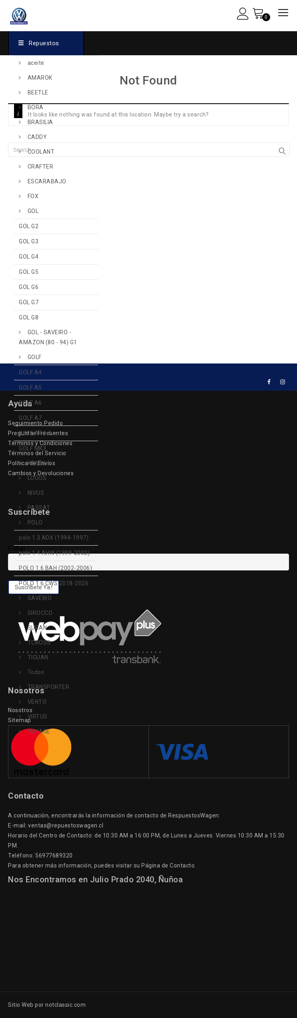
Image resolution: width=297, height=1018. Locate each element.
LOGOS (37, 478)
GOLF (35, 357)
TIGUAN (38, 657)
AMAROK (40, 77)
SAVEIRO (40, 598)
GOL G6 (28, 287)
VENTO (37, 702)
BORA (36, 107)
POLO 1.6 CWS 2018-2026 (53, 583)
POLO (35, 522)
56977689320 (54, 855)
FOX (33, 196)
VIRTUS (38, 716)
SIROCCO (40, 613)
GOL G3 (28, 241)
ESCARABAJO (47, 181)
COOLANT (41, 152)
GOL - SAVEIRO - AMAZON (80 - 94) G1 (48, 337)
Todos (36, 672)
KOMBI (37, 463)
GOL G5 (28, 272)
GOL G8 (28, 317)
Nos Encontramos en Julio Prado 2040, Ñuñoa (95, 879)
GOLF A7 (30, 418)
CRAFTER (41, 166)
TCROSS (39, 642)
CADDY (37, 137)
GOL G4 (28, 256)
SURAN (37, 627)
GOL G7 (28, 302)
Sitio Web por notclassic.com (47, 1005)
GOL (33, 211)
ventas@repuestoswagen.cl (65, 825)
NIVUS (36, 493)
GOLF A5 (30, 387)
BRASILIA (40, 122)
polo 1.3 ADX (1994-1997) (53, 537)
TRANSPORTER (49, 687)
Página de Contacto (168, 865)
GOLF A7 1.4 (35, 433)
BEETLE (38, 92)
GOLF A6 (30, 403)
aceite (36, 63)
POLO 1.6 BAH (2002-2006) (55, 568)
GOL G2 (28, 226)
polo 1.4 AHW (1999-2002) (54, 553)
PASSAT (39, 507)
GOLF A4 (30, 372)
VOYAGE (39, 731)
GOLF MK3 (32, 448)
